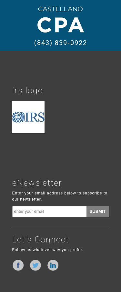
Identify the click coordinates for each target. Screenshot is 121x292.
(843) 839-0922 (60, 43)
